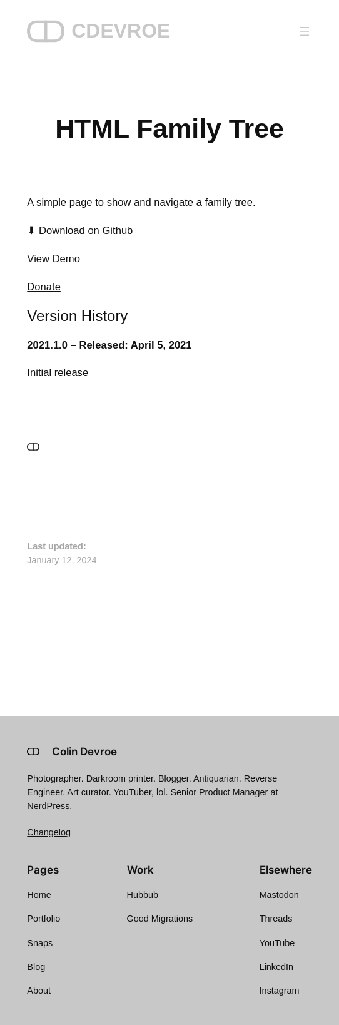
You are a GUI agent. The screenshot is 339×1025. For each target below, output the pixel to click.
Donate (44, 287)
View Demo (53, 259)
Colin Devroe (84, 751)
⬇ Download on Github (80, 231)
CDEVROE (120, 30)
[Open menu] (304, 31)
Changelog (49, 832)
